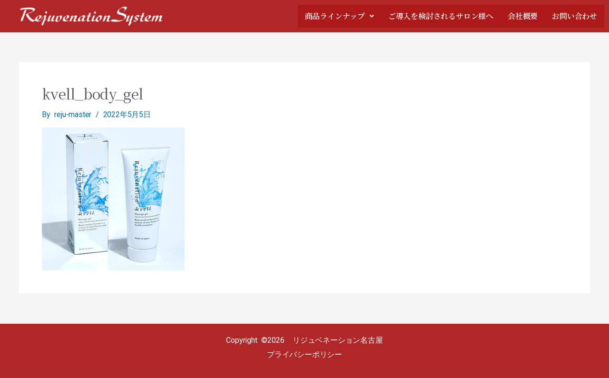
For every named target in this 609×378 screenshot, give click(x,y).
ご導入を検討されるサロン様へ (440, 16)
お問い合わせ (574, 16)
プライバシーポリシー (304, 354)
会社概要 (523, 16)
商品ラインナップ (339, 16)
